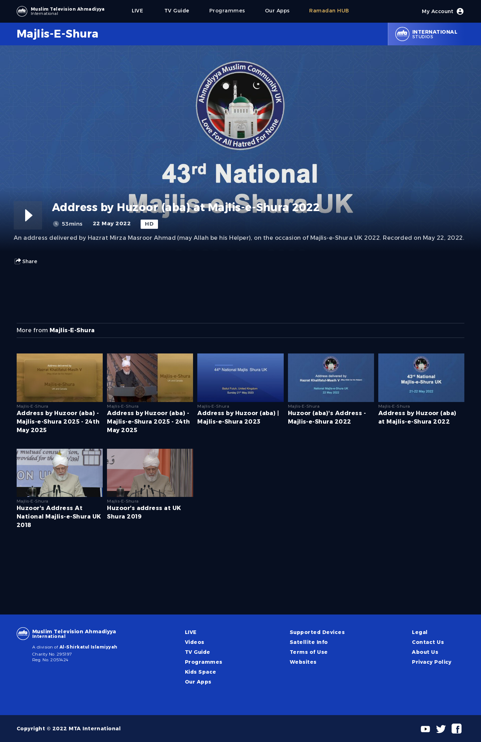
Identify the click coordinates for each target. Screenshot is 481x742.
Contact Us (428, 642)
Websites (303, 662)
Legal (420, 632)
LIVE (191, 632)
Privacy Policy (432, 662)
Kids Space (200, 672)
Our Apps (198, 682)
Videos (194, 642)
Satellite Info (309, 642)
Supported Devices (317, 632)
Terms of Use (309, 652)
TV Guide (197, 652)
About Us (425, 652)
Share (25, 261)
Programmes (203, 662)
